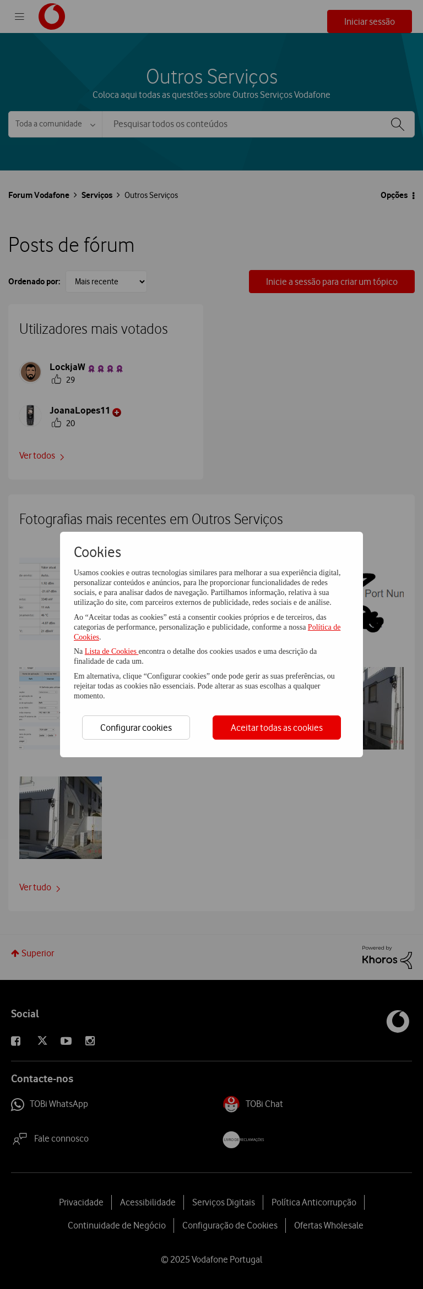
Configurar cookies (136, 727)
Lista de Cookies (112, 651)
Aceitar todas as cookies (277, 727)
